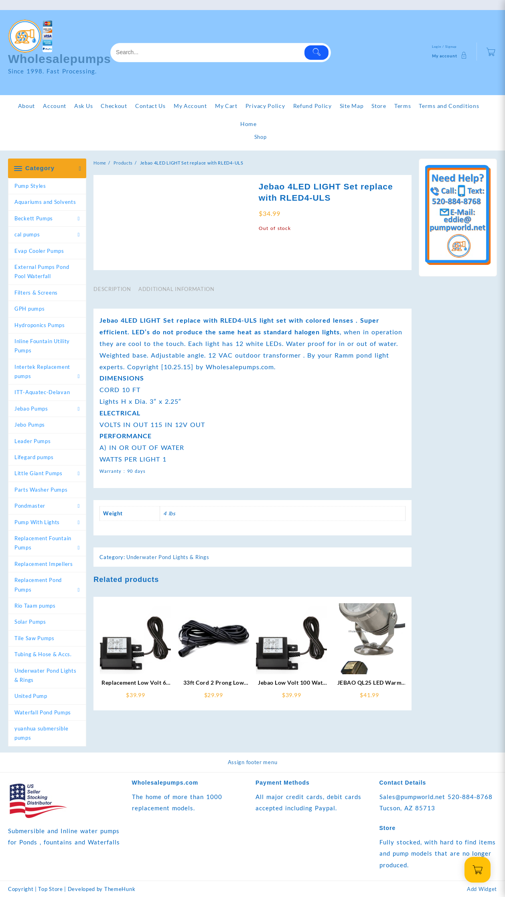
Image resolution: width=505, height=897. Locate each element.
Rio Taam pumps (35, 605)
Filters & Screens (36, 292)
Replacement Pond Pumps (38, 584)
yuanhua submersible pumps (41, 733)
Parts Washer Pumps (41, 489)
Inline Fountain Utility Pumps (42, 346)
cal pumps (27, 234)
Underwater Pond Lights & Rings (45, 675)
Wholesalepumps (59, 58)
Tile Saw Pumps (34, 638)
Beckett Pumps (33, 218)
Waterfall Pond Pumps (42, 712)
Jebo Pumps (29, 424)
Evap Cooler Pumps (39, 251)
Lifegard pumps (34, 457)
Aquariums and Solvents (45, 202)
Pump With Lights (37, 522)
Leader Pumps (32, 441)
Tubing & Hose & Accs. (43, 654)
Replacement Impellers (43, 564)
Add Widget (482, 889)
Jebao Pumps (31, 408)
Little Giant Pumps (38, 473)
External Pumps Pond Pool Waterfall (41, 271)
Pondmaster (29, 505)
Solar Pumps (30, 621)
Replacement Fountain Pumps (42, 543)
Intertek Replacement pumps (42, 371)
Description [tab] (112, 289)
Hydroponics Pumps (39, 325)
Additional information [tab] (176, 289)
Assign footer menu (253, 762)
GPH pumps (29, 308)
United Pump (30, 696)
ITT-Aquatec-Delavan (42, 392)
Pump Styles (30, 186)
